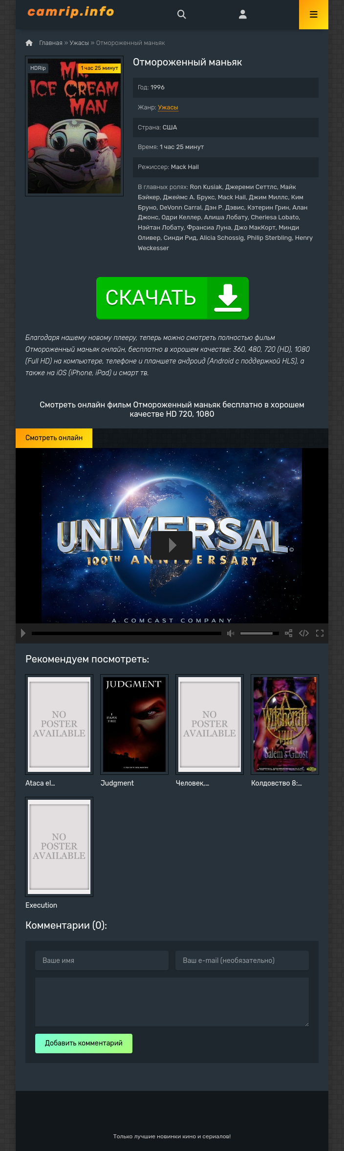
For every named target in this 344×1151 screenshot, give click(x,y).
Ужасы (168, 107)
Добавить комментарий (84, 1043)
